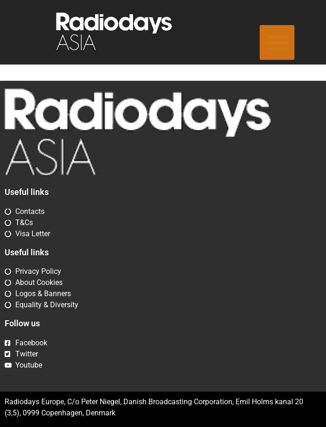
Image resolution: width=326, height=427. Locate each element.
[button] (277, 42)
